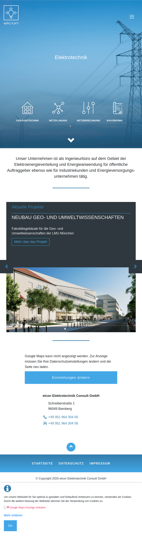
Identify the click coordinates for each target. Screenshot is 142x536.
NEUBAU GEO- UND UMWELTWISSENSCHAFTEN (65, 328)
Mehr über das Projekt (30, 242)
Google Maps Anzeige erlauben (27, 507)
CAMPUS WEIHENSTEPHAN (71, 328)
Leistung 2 (67, 126)
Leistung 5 (70, 126)
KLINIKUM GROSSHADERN (73, 328)
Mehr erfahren (13, 515)
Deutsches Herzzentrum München (76, 328)
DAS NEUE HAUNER (68, 328)
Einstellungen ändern (71, 377)
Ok (10, 525)
